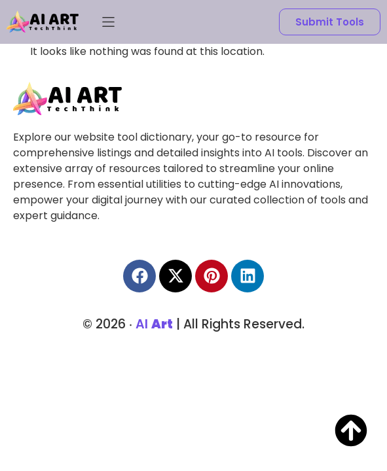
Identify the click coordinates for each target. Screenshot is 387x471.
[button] (108, 22)
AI (154, 320)
